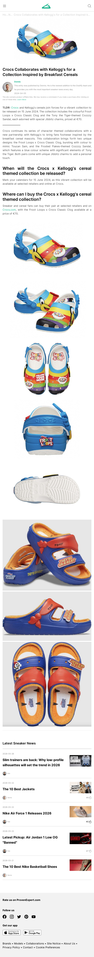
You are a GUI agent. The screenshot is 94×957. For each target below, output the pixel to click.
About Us (69, 943)
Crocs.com (9, 209)
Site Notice (54, 943)
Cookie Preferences (48, 947)
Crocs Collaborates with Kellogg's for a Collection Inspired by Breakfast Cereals (52, 14)
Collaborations (35, 943)
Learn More (21, 99)
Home (5, 14)
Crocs (14, 107)
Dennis (17, 81)
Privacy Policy (11, 947)
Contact (28, 947)
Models (18, 943)
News (11, 14)
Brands (7, 943)
